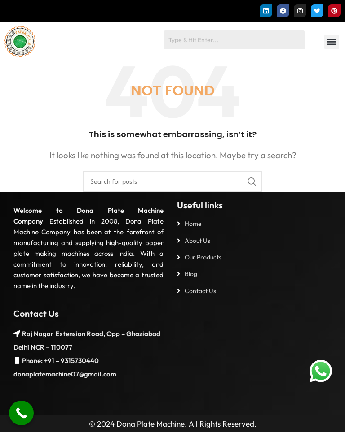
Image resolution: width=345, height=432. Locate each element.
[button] (331, 42)
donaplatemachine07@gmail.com (64, 374)
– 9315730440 (76, 360)
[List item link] (256, 224)
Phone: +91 (38, 360)
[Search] (172, 181)
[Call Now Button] (21, 413)
